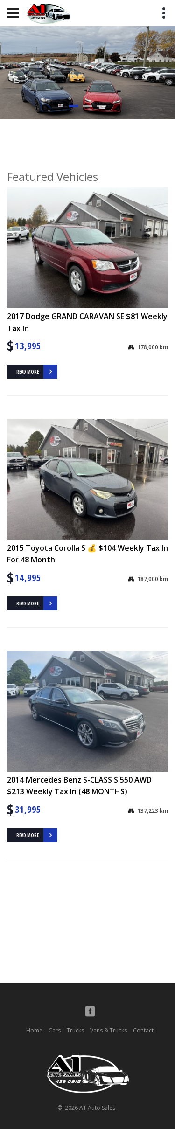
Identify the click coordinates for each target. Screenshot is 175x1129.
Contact (143, 1030)
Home (34, 1030)
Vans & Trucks (108, 1030)
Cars (55, 1030)
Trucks (75, 1030)
